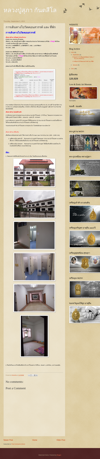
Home (34, 440)
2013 (72, 52)
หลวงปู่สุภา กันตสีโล (30, 10)
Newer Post (8, 440)
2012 (72, 68)
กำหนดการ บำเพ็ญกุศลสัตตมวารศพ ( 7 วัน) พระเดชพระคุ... (83, 57)
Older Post (61, 440)
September (76, 54)
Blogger (59, 455)
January (75, 65)
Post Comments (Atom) (18, 444)
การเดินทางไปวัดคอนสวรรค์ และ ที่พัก (83, 61)
